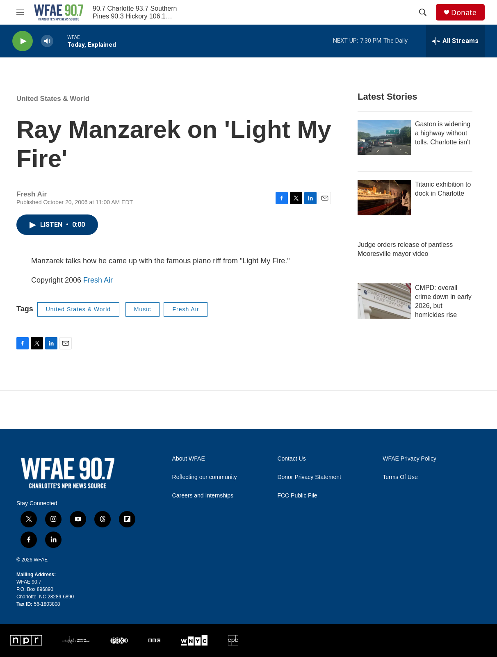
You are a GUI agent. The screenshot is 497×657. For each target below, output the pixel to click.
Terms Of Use (400, 477)
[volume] (47, 41)
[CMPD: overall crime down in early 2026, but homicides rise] (384, 301)
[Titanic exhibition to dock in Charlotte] (384, 197)
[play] (22, 41)
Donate (463, 12)
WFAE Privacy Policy (409, 459)
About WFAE (188, 459)
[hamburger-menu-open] (20, 12)
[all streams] (455, 41)
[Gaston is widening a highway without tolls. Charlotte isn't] (384, 137)
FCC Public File (297, 496)
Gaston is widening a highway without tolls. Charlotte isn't (442, 133)
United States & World (52, 99)
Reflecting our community (204, 477)
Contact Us (291, 459)
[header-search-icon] (423, 12)
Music (142, 309)
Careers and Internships (202, 496)
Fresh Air (98, 280)
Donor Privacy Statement (309, 477)
